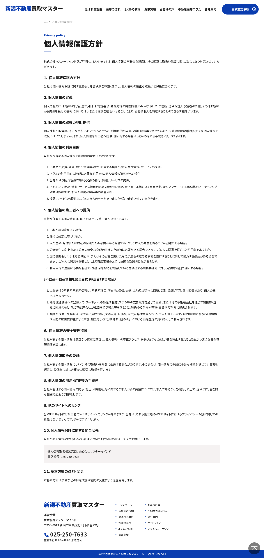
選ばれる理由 (93, 9)
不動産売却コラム (189, 9)
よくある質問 (132, 9)
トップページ (125, 505)
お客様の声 (167, 9)
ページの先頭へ (254, 548)
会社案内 (210, 9)
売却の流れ (113, 9)
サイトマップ (154, 523)
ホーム (47, 22)
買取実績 (150, 9)
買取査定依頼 (240, 9)
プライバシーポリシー (159, 529)
